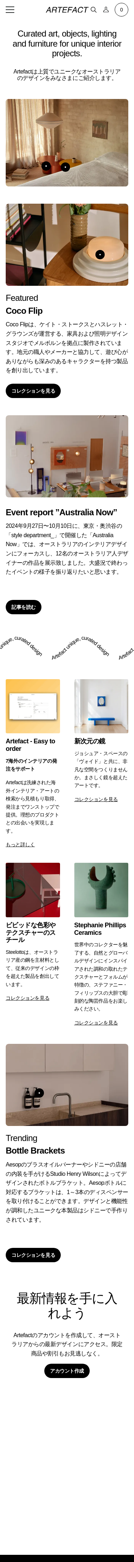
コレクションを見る (33, 391)
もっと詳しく (20, 844)
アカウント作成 (67, 1371)
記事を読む (23, 607)
